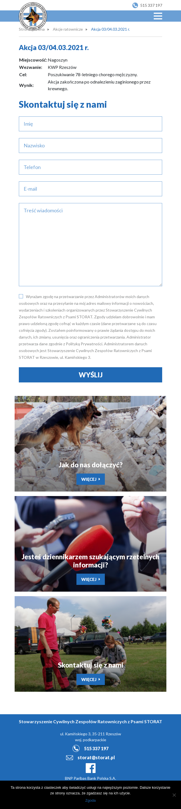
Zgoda (90, 800)
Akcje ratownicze (68, 29)
